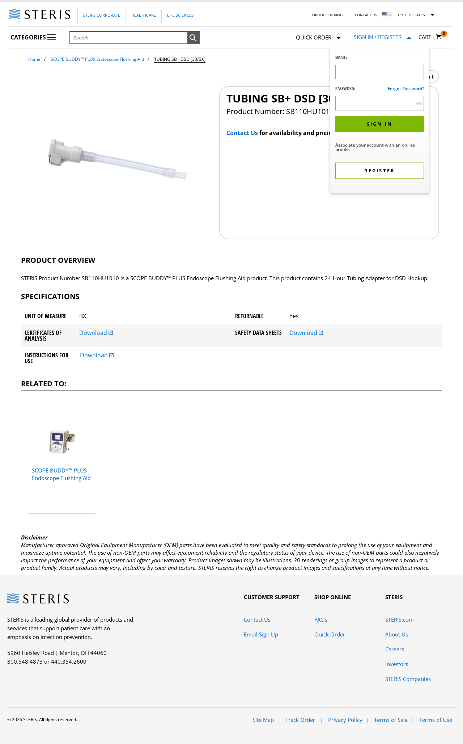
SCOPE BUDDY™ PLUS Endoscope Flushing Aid (97, 59)
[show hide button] (419, 103)
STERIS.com (399, 619)
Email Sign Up (261, 634)
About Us (396, 634)
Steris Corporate (101, 15)
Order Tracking (327, 14)
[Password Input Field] (379, 103)
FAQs (320, 619)
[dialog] (379, 121)
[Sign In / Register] (382, 37)
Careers (394, 649)
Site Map (263, 719)
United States (411, 14)
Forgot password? (406, 88)
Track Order (301, 719)
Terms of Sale (391, 719)
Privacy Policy (345, 719)
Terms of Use (435, 719)
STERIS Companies (408, 678)
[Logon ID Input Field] (379, 72)
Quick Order (318, 38)
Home (34, 59)
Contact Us (366, 14)
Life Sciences (180, 15)
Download (96, 333)
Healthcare (143, 15)
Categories (33, 37)
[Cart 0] (430, 37)
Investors (396, 664)
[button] (193, 38)
